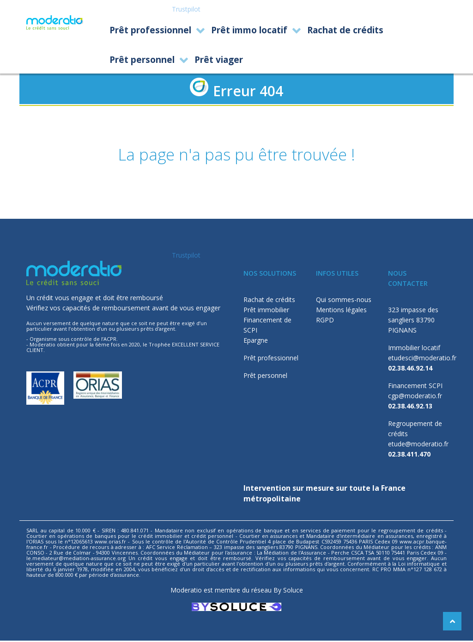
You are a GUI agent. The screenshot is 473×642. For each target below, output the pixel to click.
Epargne (255, 341)
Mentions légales (341, 311)
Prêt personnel (265, 376)
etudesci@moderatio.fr (422, 359)
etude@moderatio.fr (418, 445)
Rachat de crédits (269, 300)
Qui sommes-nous (343, 300)
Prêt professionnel (270, 359)
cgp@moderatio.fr (415, 397)
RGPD (325, 321)
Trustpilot (186, 9)
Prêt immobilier (266, 311)
